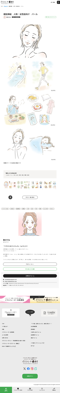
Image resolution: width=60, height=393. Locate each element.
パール (11, 175)
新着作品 (54, 389)
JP (51, 2)
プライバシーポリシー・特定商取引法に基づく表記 (13, 340)
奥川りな (8, 17)
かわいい (52, 208)
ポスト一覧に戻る (30, 197)
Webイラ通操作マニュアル (9, 346)
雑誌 (28, 175)
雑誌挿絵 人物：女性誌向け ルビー (23, 185)
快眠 (20, 175)
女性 (17, 175)
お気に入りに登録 (30, 269)
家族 (40, 208)
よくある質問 (5, 335)
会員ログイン (30, 376)
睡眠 (25, 175)
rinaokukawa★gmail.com (10, 279)
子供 (36, 208)
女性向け (12, 208)
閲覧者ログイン (6, 390)
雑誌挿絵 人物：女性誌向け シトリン (9, 185)
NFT (32, 346)
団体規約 (33, 329)
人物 (14, 175)
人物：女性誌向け (16, 17)
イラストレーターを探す (18, 389)
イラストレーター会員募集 (8, 332)
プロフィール (30, 264)
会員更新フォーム (35, 335)
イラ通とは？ (5, 326)
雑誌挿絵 (18, 208)
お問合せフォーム (30, 276)
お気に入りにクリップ (51, 17)
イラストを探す (30, 389)
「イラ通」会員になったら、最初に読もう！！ (41, 323)
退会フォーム (34, 338)
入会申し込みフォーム (36, 332)
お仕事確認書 (34, 326)
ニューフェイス (42, 389)
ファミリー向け (5, 208)
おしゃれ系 (45, 208)
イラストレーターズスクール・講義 (10, 343)
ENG (54, 2)
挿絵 (23, 175)
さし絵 (7, 175)
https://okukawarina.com (10, 281)
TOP (3, 323)
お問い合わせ (5, 338)
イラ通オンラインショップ (37, 343)
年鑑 (3, 329)
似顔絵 (23, 208)
